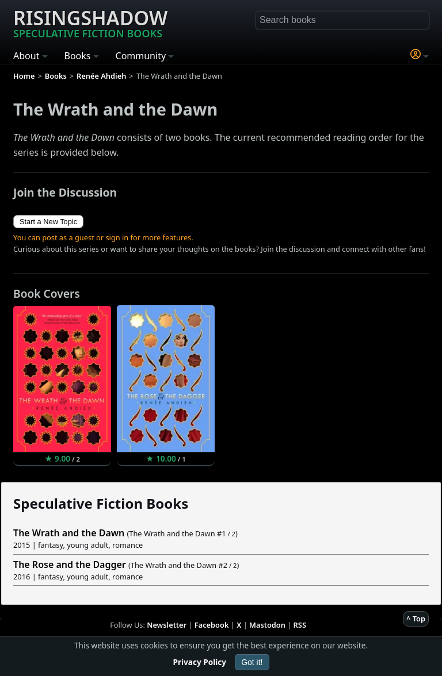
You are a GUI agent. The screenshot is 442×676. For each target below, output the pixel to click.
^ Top (415, 618)
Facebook (212, 625)
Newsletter (166, 625)
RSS (300, 625)
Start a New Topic (48, 221)
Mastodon (267, 625)
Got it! (251, 662)
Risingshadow (90, 22)
